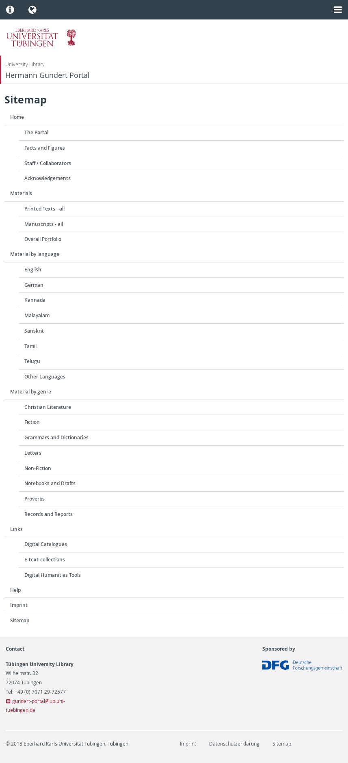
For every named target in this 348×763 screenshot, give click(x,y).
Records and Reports (48, 514)
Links (16, 529)
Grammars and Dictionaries (56, 437)
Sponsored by (278, 648)
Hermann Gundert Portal (47, 75)
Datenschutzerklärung (234, 743)
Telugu (32, 361)
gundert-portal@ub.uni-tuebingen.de (35, 706)
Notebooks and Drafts (50, 483)
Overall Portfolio (42, 239)
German (33, 285)
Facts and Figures (44, 147)
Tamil (30, 346)
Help (15, 590)
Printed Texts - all (44, 208)
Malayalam (37, 315)
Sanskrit (34, 330)
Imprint (19, 605)
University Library (25, 64)
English (32, 269)
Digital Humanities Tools (52, 575)
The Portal (36, 132)
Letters (32, 452)
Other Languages (44, 376)
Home (17, 117)
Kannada (34, 300)
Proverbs (34, 498)
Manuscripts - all (43, 224)
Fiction (32, 422)
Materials (21, 193)
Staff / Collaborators (47, 163)
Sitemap (19, 620)
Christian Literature (47, 407)
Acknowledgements (47, 178)
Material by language (34, 254)
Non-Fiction (37, 468)
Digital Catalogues (45, 544)
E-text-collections (44, 559)
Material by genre (30, 391)
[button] (10, 9)
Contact (15, 648)
